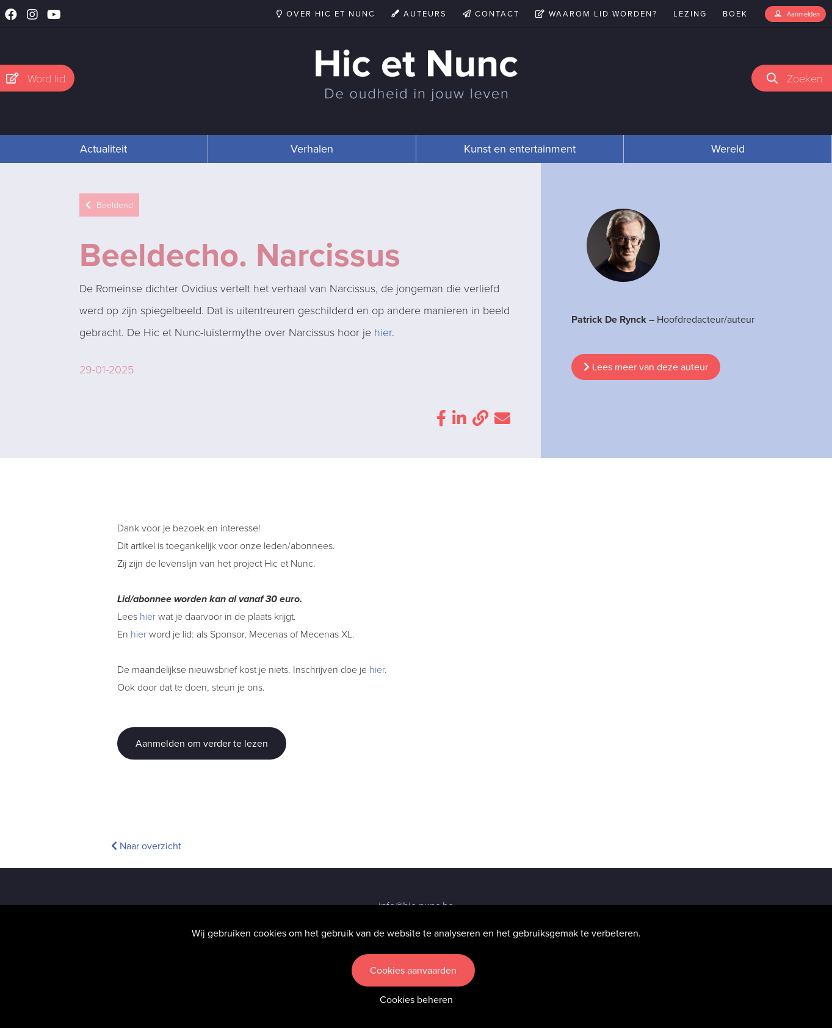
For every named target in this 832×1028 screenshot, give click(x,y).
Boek (735, 14)
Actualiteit (103, 149)
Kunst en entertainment (520, 149)
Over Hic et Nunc (326, 14)
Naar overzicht (146, 846)
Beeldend (109, 205)
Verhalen (312, 149)
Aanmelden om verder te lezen (202, 743)
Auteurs (419, 14)
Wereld (728, 149)
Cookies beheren (416, 1000)
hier (383, 332)
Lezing (690, 14)
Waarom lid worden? (596, 14)
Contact (491, 14)
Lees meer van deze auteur (646, 367)
